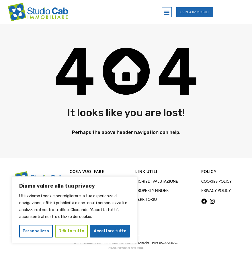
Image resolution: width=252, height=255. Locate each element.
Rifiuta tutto (71, 231)
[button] (167, 12)
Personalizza (36, 231)
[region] (74, 210)
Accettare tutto (110, 231)
